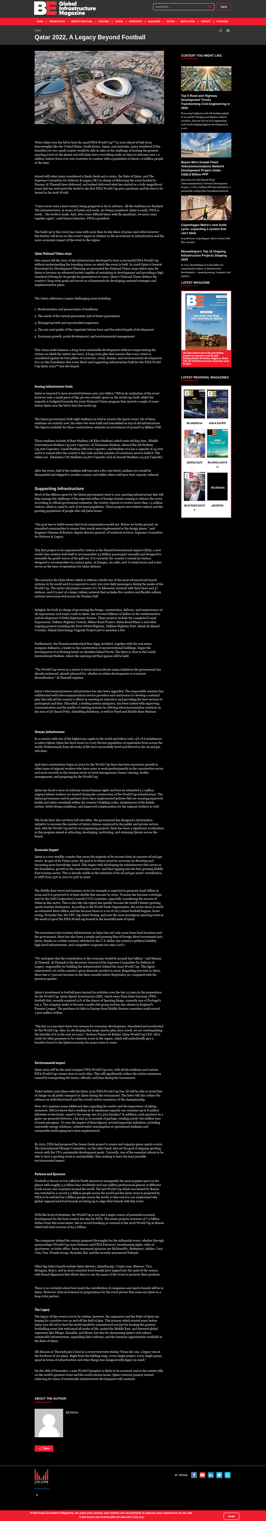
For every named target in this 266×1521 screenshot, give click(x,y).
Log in (224, 6)
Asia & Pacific (217, 407)
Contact (205, 21)
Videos (119, 21)
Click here (138, 1517)
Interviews (135, 21)
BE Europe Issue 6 (194, 491)
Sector (170, 21)
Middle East (194, 446)
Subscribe (222, 21)
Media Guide (187, 21)
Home (40, 21)
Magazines (154, 21)
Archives (217, 489)
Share (44, 1449)
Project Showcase (81, 21)
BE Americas (194, 407)
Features (103, 21)
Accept (231, 1516)
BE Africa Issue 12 (217, 448)
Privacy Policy (42, 1488)
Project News (57, 21)
